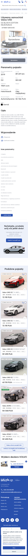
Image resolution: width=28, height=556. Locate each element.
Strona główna (4, 13)
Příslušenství (4, 509)
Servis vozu (4, 506)
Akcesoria (24, 9)
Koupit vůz (3, 500)
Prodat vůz (3, 503)
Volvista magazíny (19, 508)
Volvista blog (17, 505)
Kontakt (16, 511)
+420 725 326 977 (17, 464)
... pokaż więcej (7, 215)
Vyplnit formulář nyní (14, 240)
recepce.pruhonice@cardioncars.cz (11, 492)
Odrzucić (14, 551)
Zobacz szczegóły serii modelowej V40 (14, 449)
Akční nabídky (17, 502)
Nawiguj (17, 467)
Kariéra (16, 514)
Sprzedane (14, 60)
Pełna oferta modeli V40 (14, 445)
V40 (22, 13)
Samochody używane (14, 13)
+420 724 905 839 (7, 490)
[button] (26, 1)
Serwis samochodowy (15, 9)
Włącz (14, 547)
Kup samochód (5, 9)
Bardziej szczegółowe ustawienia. (11, 543)
